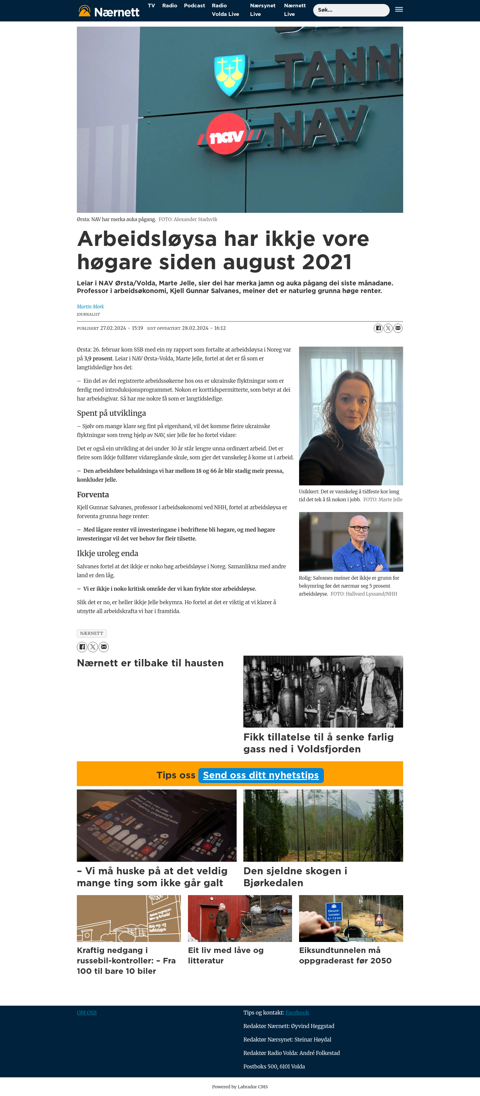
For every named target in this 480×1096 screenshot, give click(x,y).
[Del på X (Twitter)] (388, 328)
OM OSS (87, 1012)
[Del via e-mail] (398, 328)
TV (151, 5)
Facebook (297, 1012)
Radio (169, 5)
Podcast (194, 5)
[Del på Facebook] (378, 328)
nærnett (91, 633)
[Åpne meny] (399, 10)
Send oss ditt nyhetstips (261, 775)
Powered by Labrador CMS (240, 1087)
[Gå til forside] (109, 10)
